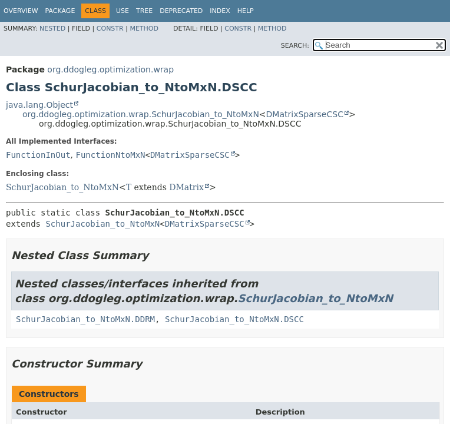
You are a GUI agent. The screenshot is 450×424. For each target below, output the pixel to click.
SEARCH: (295, 45)
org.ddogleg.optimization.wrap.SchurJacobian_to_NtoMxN (140, 114)
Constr (110, 28)
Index (220, 11)
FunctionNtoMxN (110, 155)
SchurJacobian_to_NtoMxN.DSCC (234, 319)
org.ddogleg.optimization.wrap (110, 69)
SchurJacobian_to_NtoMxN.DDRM (85, 319)
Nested (52, 28)
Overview (21, 11)
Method (144, 28)
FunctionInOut (38, 155)
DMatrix (186, 187)
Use (122, 11)
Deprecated (181, 11)
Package (60, 11)
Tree (144, 11)
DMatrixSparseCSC (304, 114)
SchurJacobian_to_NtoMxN (62, 187)
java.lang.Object (39, 105)
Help (245, 11)
